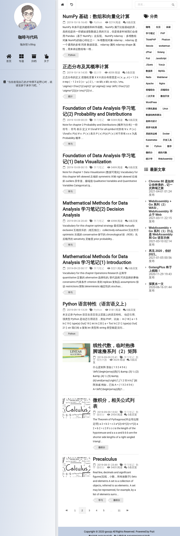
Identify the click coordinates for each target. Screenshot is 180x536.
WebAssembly (165, 159)
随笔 (148, 27)
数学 (169, 146)
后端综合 (164, 90)
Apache (149, 83)
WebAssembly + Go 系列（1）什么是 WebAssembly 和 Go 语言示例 (161, 232)
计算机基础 (151, 108)
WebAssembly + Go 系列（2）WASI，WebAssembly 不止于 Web (161, 208)
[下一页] (127, 510)
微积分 (100, 414)
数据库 (149, 71)
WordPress (151, 102)
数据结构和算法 (153, 115)
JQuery (149, 64)
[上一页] (67, 510)
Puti (148, 58)
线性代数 (102, 359)
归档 (34, 58)
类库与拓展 (151, 127)
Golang (160, 52)
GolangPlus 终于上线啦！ (160, 269)
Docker (166, 133)
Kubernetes (151, 140)
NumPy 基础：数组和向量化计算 (96, 16)
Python (98, 22)
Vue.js (162, 64)
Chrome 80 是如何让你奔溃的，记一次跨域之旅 (161, 185)
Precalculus (105, 459)
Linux (165, 108)
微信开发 (164, 96)
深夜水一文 (156, 283)
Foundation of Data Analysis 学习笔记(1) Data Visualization (99, 158)
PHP (162, 33)
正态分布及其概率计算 (86, 66)
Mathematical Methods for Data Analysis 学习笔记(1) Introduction (97, 259)
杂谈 (168, 27)
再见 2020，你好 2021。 (160, 252)
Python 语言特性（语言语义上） (96, 304)
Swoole (149, 46)
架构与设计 (151, 121)
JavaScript (161, 58)
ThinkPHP (151, 39)
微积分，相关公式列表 (113, 403)
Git (147, 146)
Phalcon (166, 39)
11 (119, 510)
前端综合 (150, 90)
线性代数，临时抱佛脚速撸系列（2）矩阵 (115, 348)
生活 (158, 27)
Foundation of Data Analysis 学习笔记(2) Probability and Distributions (99, 111)
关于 (46, 58)
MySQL (161, 71)
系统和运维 (151, 133)
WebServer (162, 77)
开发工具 (167, 140)
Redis (148, 77)
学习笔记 (99, 119)
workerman (164, 46)
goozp (108, 531)
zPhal (149, 52)
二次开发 (150, 96)
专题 (21, 58)
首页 (8, 58)
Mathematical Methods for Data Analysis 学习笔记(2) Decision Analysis (95, 209)
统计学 (98, 72)
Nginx (162, 83)
